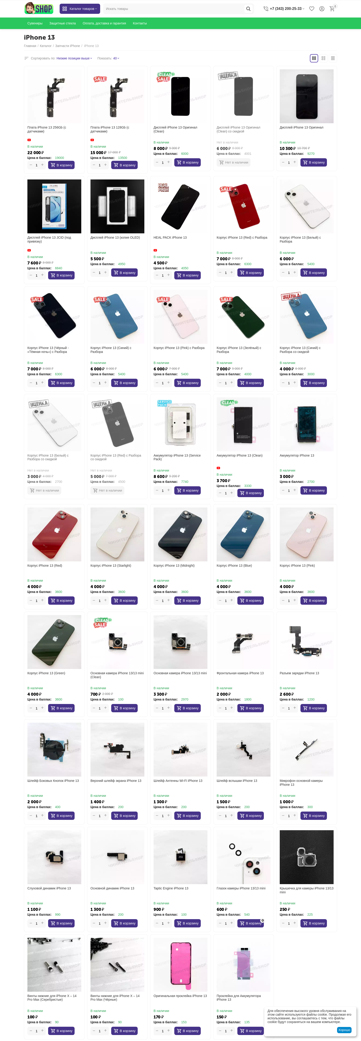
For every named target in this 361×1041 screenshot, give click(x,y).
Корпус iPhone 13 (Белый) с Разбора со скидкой (48, 457)
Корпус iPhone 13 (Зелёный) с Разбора (239, 350)
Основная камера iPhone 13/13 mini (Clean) (117, 675)
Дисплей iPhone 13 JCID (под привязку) (49, 239)
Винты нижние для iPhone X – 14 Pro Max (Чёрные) (115, 998)
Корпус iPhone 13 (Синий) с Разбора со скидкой (300, 350)
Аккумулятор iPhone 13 (297, 455)
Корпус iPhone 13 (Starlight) (110, 565)
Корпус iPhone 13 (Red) (44, 565)
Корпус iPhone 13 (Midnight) (174, 565)
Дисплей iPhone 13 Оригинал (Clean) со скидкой (238, 129)
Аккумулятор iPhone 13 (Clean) (239, 455)
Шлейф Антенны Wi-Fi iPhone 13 (178, 781)
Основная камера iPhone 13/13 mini (180, 673)
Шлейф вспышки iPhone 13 (237, 781)
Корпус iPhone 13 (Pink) (297, 565)
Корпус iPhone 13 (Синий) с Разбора (110, 350)
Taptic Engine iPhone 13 (171, 888)
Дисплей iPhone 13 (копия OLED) (115, 237)
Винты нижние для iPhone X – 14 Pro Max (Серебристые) (51, 998)
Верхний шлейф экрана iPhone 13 (115, 781)
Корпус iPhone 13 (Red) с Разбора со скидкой (115, 457)
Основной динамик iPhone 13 (112, 888)
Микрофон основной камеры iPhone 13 (301, 782)
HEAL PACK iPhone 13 (170, 237)
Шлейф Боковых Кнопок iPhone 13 (53, 781)
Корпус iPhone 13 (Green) (46, 673)
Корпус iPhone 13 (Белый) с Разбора (300, 239)
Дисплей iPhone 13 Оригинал (301, 127)
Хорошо (344, 1030)
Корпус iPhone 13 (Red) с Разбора (242, 237)
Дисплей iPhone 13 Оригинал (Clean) (175, 129)
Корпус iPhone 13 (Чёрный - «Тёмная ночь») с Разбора (48, 350)
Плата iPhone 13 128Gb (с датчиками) (109, 129)
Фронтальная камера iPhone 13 (240, 673)
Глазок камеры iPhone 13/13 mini (241, 888)
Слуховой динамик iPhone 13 (49, 888)
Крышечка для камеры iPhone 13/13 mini (307, 890)
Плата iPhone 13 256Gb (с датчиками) (46, 129)
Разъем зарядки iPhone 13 (299, 673)
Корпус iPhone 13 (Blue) (234, 565)
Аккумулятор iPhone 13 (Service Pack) (177, 457)
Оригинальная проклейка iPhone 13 (180, 996)
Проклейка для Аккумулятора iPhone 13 (239, 998)
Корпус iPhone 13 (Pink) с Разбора (179, 348)
